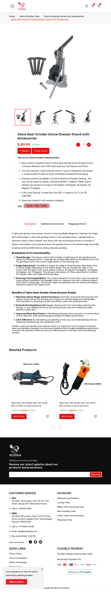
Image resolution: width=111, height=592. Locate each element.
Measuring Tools (64, 520)
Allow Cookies (16, 582)
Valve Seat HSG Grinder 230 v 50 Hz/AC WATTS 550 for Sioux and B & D (77, 404)
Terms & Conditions (18, 558)
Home (12, 16)
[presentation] (53, 427)
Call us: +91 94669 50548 (23, 527)
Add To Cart (40, 151)
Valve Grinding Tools (29, 16)
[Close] (41, 569)
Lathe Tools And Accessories (70, 515)
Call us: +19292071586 (21, 508)
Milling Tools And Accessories (70, 507)
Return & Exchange (18, 562)
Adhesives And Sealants (68, 498)
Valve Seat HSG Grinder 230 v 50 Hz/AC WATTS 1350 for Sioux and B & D (29, 404)
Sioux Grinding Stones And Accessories (64, 16)
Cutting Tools (63, 502)
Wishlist (24, 151)
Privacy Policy (15, 554)
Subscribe (95, 474)
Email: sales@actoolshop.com (24, 531)
